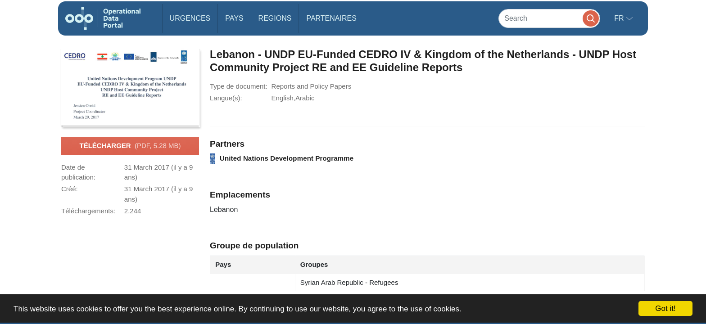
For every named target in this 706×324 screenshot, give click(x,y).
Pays (234, 18)
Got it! (665, 308)
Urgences (190, 18)
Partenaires (331, 18)
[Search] (549, 18)
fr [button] (620, 18)
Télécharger (130, 146)
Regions (275, 18)
